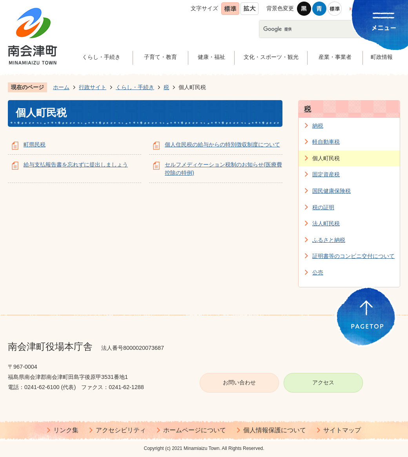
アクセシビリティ (121, 430)
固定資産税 (326, 174)
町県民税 (35, 144)
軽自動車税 (326, 142)
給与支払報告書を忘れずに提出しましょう (76, 164)
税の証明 (323, 207)
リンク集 (65, 430)
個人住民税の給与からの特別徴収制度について (222, 144)
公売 (317, 272)
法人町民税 (326, 223)
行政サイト (92, 87)
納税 (317, 125)
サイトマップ (342, 430)
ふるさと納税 (328, 240)
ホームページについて (194, 430)
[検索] (322, 29)
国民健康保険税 (331, 191)
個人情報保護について (274, 430)
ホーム (61, 87)
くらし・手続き (135, 87)
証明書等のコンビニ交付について (353, 256)
